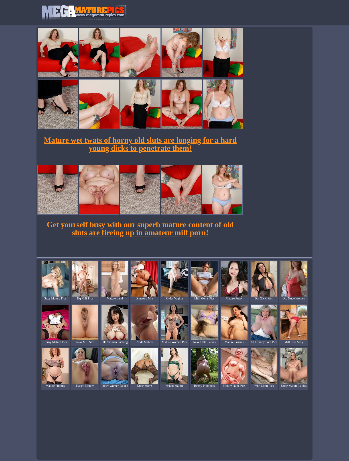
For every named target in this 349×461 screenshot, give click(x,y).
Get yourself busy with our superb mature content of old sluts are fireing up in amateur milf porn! (140, 228)
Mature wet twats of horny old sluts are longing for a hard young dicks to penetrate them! (140, 144)
